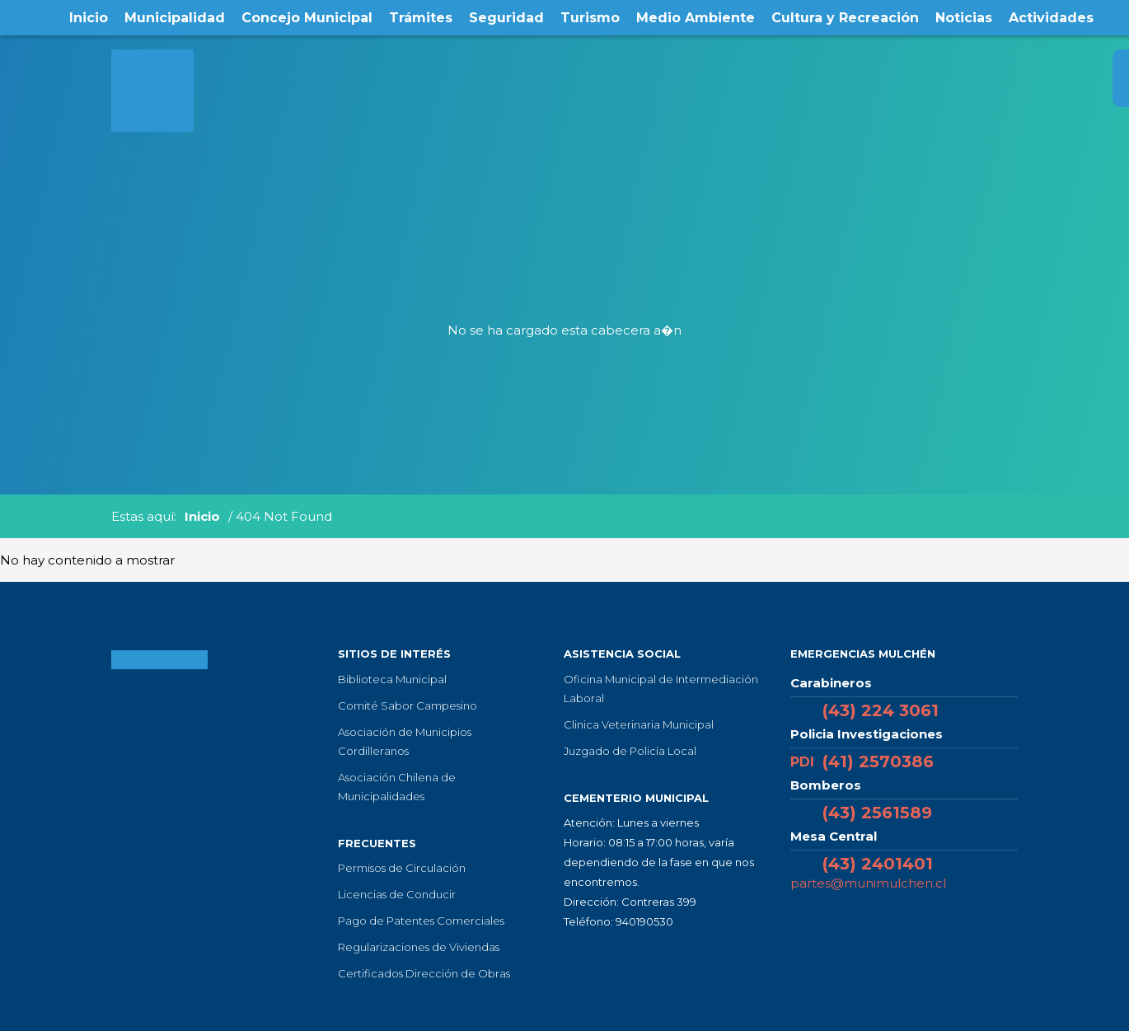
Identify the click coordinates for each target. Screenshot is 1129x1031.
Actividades (1051, 18)
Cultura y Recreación (845, 18)
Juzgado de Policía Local (630, 750)
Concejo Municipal (306, 18)
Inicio (88, 18)
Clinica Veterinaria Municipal (639, 724)
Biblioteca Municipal (392, 679)
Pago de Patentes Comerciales (421, 920)
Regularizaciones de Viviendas (418, 947)
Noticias (963, 18)
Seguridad (506, 18)
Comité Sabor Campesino (407, 705)
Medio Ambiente (695, 18)
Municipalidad (174, 18)
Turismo (590, 18)
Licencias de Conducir (397, 894)
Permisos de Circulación (402, 867)
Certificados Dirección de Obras (424, 973)
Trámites (420, 18)
